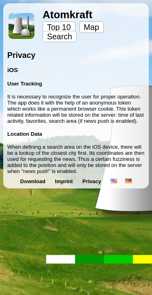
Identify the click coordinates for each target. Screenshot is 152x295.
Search (59, 36)
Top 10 (59, 27)
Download (33, 181)
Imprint (65, 181)
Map (91, 27)
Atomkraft (67, 15)
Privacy (92, 181)
